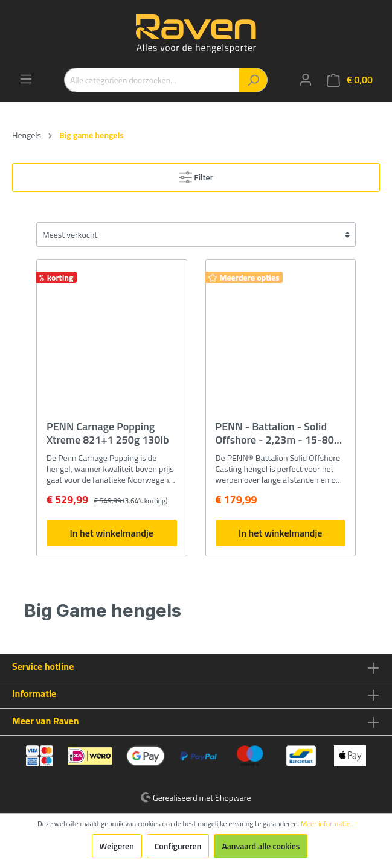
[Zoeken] (253, 80)
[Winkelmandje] (350, 80)
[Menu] (26, 79)
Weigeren (117, 845)
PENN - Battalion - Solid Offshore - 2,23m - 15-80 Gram (275, 433)
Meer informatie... (328, 823)
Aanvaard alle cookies (261, 845)
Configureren (178, 845)
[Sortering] (196, 234)
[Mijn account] (306, 79)
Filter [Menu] (196, 175)
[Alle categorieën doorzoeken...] (152, 80)
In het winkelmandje (111, 533)
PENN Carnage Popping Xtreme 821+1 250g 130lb (108, 433)
